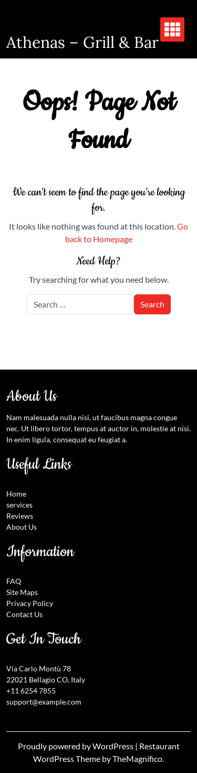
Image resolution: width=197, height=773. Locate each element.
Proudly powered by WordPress (76, 746)
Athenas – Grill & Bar (82, 42)
